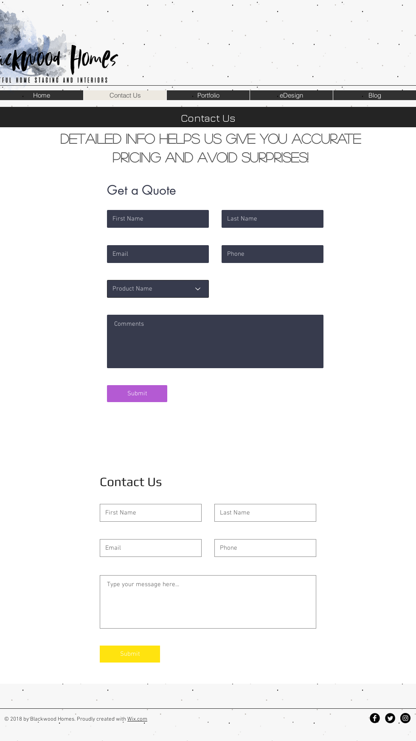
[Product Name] (158, 289)
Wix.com (137, 719)
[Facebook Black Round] (375, 718)
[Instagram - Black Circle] (405, 718)
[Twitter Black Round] (390, 718)
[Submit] (137, 393)
